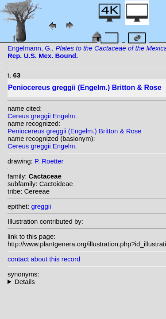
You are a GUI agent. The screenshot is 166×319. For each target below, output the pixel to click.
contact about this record (44, 259)
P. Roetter (49, 161)
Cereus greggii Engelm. (42, 116)
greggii (41, 206)
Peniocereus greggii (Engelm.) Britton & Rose (75, 131)
